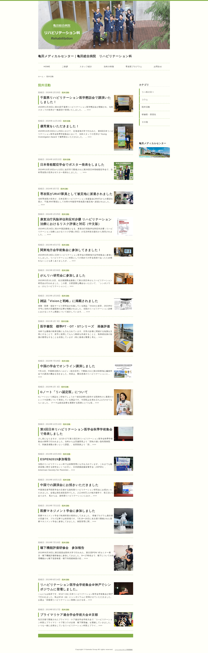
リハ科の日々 (148, 92)
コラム (145, 99)
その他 (145, 122)
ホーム (40, 76)
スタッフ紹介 (86, 66)
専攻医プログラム (134, 66)
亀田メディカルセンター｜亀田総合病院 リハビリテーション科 (85, 56)
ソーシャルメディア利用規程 (124, 649)
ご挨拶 (65, 66)
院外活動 (65, 92)
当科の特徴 (109, 66)
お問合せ (158, 66)
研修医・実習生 (149, 114)
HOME (47, 66)
